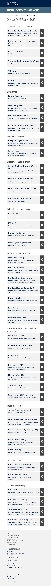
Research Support (11, 581)
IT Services (9, 562)
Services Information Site (13, 555)
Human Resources (11, 576)
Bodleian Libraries (11, 565)
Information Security (12, 563)
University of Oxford (12, 560)
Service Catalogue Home (13, 15)
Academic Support (11, 580)
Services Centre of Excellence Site (15, 553)
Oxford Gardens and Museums (14, 567)
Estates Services (11, 569)
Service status (10, 551)
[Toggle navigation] (43, 3)
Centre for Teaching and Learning (15, 574)
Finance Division (11, 578)
